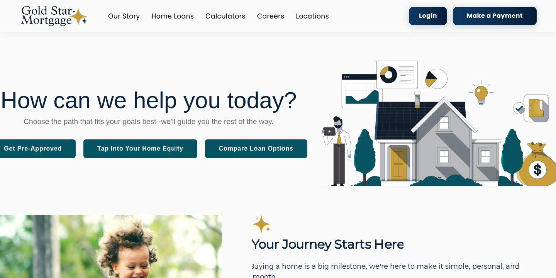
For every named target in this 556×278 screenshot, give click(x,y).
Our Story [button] (124, 16)
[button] (54, 16)
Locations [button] (312, 16)
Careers (271, 16)
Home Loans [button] (173, 16)
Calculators (225, 16)
